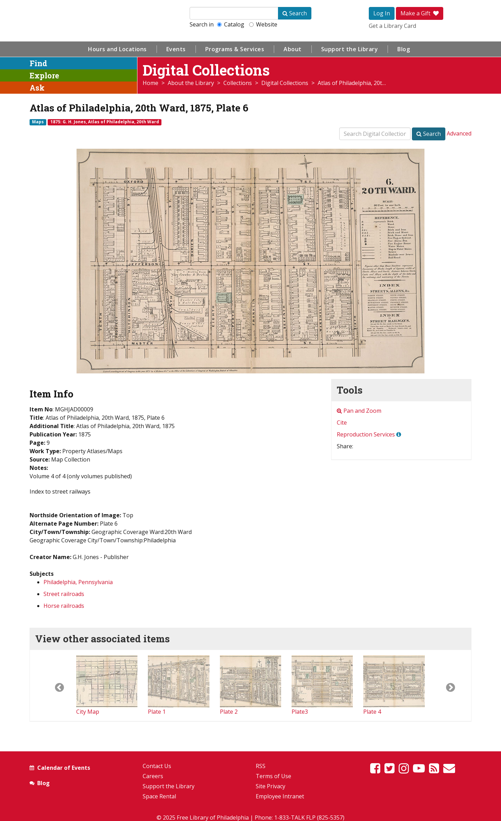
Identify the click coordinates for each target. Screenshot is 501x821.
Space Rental (159, 796)
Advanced (459, 133)
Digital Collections (284, 83)
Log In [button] (381, 13)
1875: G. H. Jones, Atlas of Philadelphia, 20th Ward (104, 122)
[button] (53, 685)
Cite (342, 422)
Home (150, 83)
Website (263, 24)
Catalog (230, 24)
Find (38, 63)
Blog (403, 49)
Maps (38, 122)
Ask (37, 88)
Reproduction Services (366, 434)
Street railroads (63, 594)
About (293, 49)
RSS (260, 766)
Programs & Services (234, 49)
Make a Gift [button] (419, 13)
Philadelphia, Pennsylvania (78, 582)
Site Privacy (270, 786)
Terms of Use (273, 776)
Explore (44, 75)
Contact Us (157, 766)
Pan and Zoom (359, 411)
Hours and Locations (117, 49)
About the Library (191, 83)
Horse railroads (63, 606)
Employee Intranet (280, 796)
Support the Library (349, 49)
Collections (237, 83)
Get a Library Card (392, 26)
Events (176, 49)
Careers (153, 776)
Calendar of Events (63, 768)
